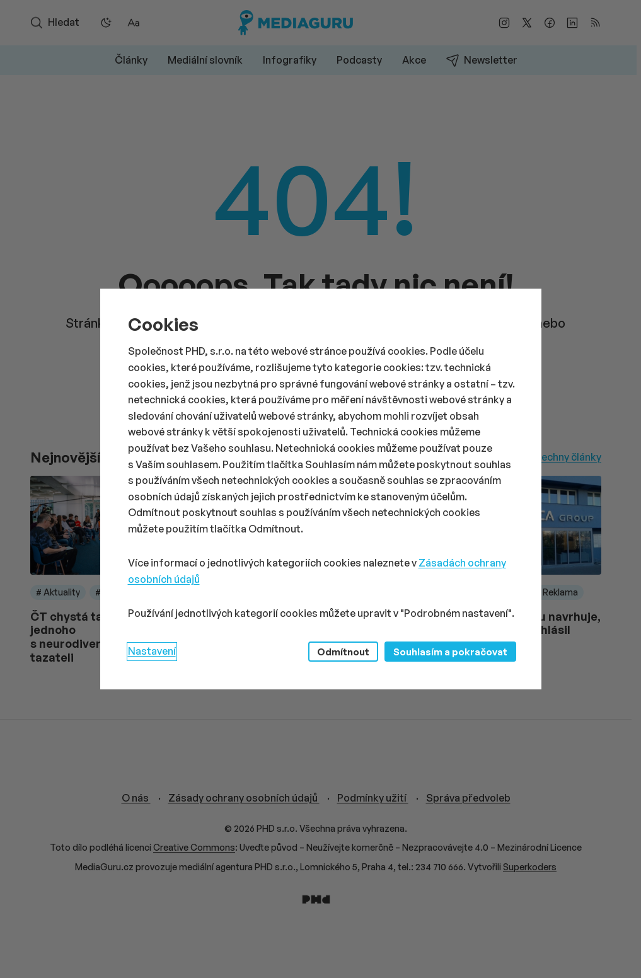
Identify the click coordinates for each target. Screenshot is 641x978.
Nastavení (152, 651)
